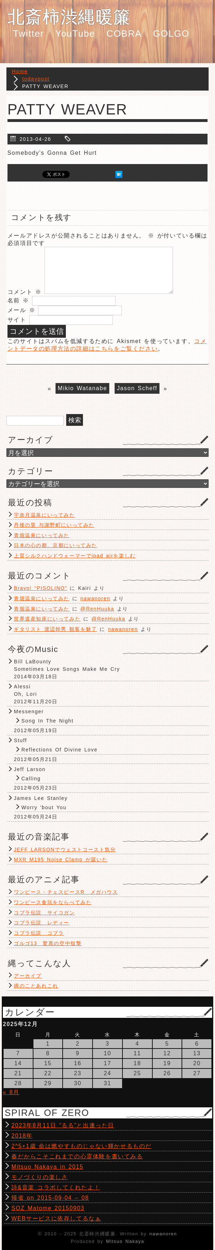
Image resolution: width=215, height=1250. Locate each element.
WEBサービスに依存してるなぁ (56, 1218)
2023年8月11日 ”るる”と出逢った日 (62, 1125)
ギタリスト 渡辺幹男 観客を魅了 (55, 629)
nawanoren (95, 598)
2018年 (22, 1136)
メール (21, 310)
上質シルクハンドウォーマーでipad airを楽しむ (75, 555)
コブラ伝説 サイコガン (44, 912)
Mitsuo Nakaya (125, 1241)
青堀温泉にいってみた (41, 535)
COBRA (124, 34)
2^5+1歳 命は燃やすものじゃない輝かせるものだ (81, 1146)
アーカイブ (28, 976)
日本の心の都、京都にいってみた (55, 545)
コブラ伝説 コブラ (39, 933)
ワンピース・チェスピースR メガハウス (66, 892)
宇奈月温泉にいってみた (44, 515)
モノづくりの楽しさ (39, 1177)
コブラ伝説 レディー (41, 922)
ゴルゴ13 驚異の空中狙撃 (48, 943)
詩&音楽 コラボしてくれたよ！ (55, 1187)
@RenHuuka (97, 609)
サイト (16, 320)
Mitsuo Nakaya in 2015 (47, 1167)
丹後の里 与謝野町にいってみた (54, 525)
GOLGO (171, 34)
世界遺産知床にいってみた (47, 619)
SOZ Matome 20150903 (47, 1208)
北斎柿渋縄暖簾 (69, 16)
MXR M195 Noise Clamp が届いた (61, 859)
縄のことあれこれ (36, 986)
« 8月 (11, 1092)
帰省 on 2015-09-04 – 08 (50, 1198)
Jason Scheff (137, 389)
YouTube (75, 34)
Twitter (28, 34)
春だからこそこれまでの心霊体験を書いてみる (77, 1156)
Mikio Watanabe (82, 389)
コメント (24, 292)
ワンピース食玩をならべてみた (52, 902)
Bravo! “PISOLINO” (40, 588)
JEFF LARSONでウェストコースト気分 (65, 849)
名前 (18, 300)
